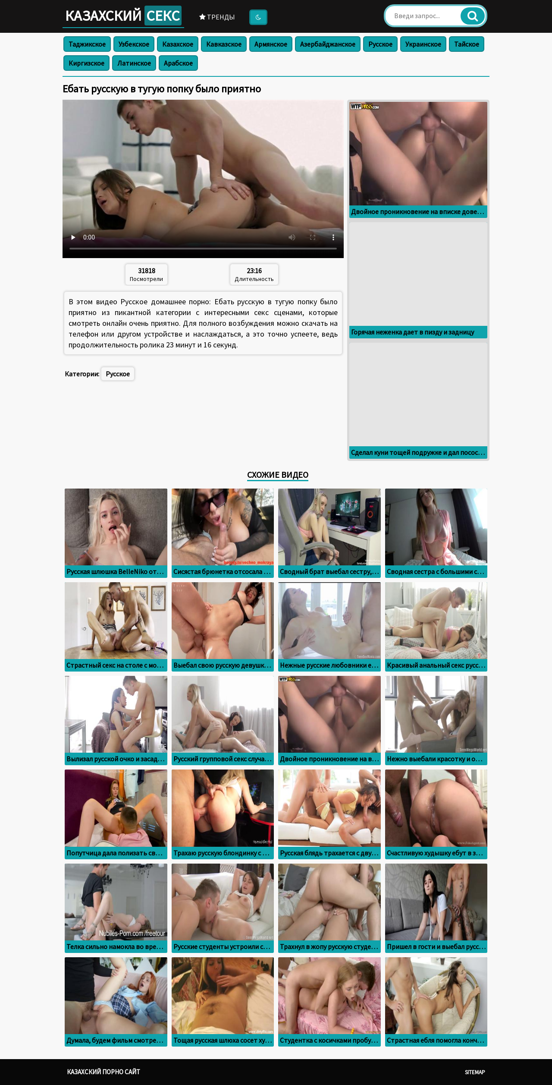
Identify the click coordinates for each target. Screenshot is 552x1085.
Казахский (123, 15)
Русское (380, 44)
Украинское (423, 44)
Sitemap (475, 1072)
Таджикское (87, 44)
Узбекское (134, 44)
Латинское (134, 63)
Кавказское (224, 44)
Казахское (177, 44)
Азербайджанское (327, 44)
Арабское (178, 63)
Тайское (466, 44)
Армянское (270, 44)
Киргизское (86, 63)
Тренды (217, 17)
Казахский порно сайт (103, 1072)
